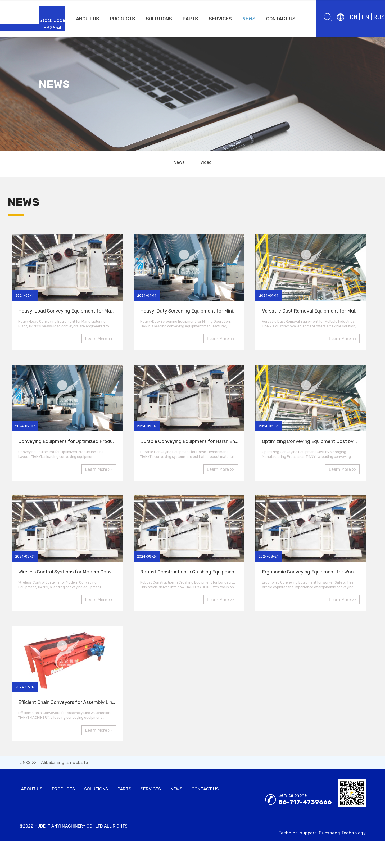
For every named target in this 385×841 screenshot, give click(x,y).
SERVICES (220, 19)
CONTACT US (281, 19)
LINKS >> (27, 762)
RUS (379, 17)
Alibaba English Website (64, 762)
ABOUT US (87, 19)
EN (365, 17)
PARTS (190, 19)
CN (353, 17)
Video (205, 162)
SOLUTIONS (159, 19)
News (179, 162)
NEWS (249, 19)
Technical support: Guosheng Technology (322, 832)
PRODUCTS (122, 19)
